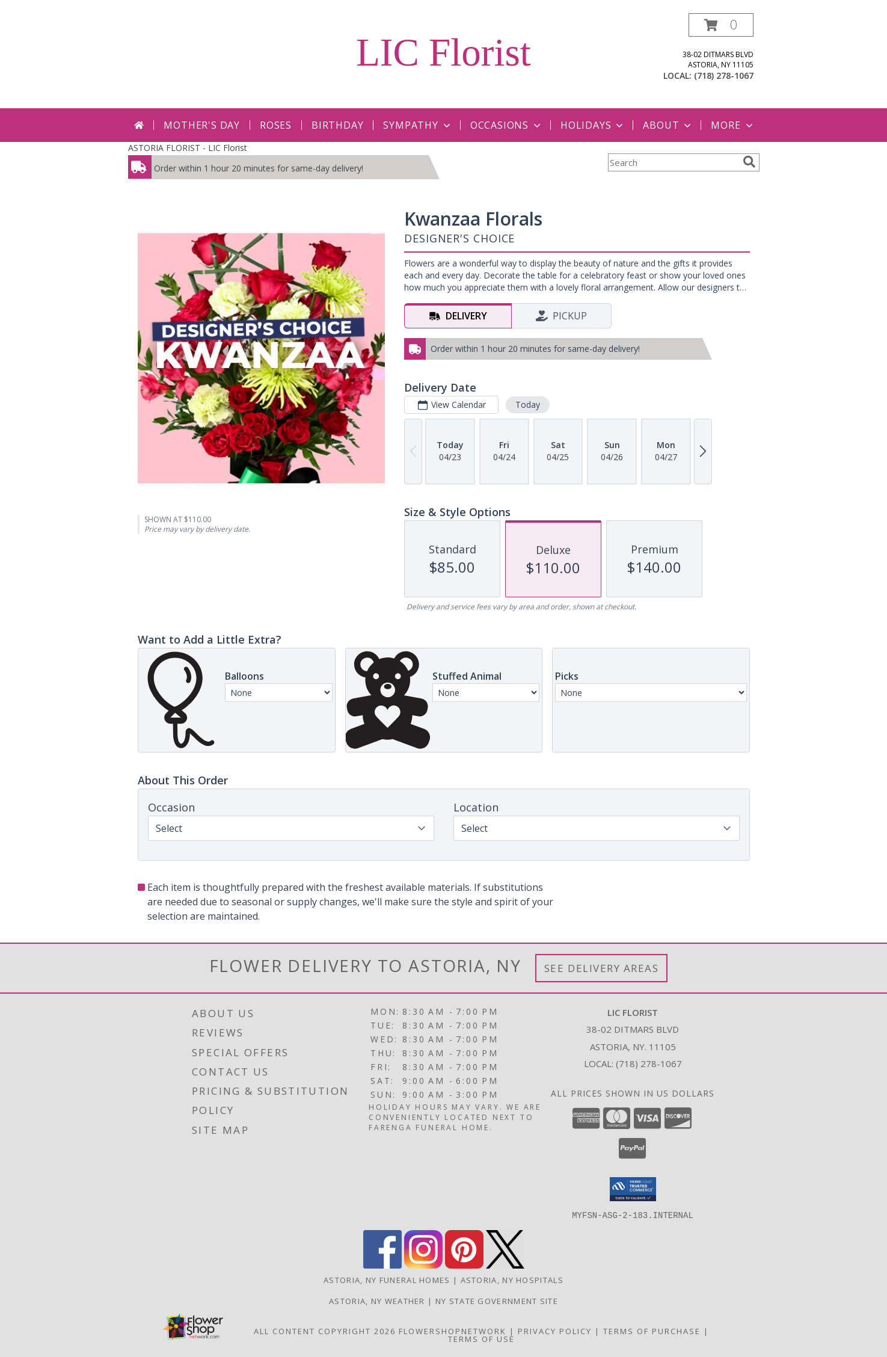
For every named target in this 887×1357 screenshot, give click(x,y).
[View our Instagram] (423, 1264)
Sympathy (417, 125)
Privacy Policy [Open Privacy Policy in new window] (555, 1330)
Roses (276, 125)
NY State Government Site (496, 1300)
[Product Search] (673, 162)
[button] (721, 25)
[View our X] (505, 1264)
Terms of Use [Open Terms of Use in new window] (481, 1338)
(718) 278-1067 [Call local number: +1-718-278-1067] (723, 75)
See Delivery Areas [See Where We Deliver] (601, 968)
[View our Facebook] (382, 1264)
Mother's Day (202, 125)
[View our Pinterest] (464, 1264)
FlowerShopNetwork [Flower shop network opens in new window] (452, 1330)
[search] (749, 161)
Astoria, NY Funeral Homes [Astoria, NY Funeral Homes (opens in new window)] (387, 1279)
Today (527, 404)
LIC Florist (443, 52)
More (733, 125)
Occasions (506, 125)
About (668, 125)
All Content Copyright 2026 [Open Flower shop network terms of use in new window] (325, 1330)
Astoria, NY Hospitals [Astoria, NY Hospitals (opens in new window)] (512, 1279)
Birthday (337, 125)
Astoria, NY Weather (377, 1300)
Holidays (592, 125)
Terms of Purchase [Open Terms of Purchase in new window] (652, 1330)
